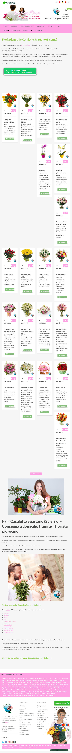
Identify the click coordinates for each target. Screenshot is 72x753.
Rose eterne (39, 30)
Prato (3, 690)
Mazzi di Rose (40, 713)
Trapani (26, 693)
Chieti (3, 682)
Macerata (24, 686)
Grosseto (38, 684)
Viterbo (42, 695)
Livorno (4, 686)
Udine (48, 693)
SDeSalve (35, 747)
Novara (9, 688)
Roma (13, 691)
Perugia (50, 688)
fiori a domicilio (26, 45)
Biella (3, 680)
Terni (31, 693)
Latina (13, 686)
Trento (16, 693)
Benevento (15, 680)
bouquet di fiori (8, 630)
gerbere (6, 615)
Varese (53, 693)
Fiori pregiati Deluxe (42, 709)
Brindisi (28, 680)
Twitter (3, 742)
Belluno (8, 680)
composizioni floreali (10, 621)
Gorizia (31, 684)
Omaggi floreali (41, 706)
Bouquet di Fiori (41, 719)
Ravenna (40, 690)
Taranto (4, 693)
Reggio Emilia (59, 690)
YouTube (9, 742)
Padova (39, 688)
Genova (26, 684)
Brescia (34, 680)
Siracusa (52, 691)
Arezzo (45, 678)
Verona (36, 695)
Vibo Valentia (49, 695)
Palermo (26, 688)
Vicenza (30, 695)
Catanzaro (48, 682)
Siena (34, 691)
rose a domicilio (8, 628)
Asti (50, 678)
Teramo (10, 693)
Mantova (42, 686)
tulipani (6, 623)
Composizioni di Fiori (42, 717)
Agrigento (5, 678)
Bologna (22, 680)
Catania (41, 682)
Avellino (54, 678)
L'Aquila (39, 678)
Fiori (50, 26)
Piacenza (33, 688)
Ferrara (58, 682)
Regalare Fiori (23, 726)
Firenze (4, 684)
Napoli (4, 688)
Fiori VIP (22, 732)
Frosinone (19, 684)
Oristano (20, 688)
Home (6, 26)
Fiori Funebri (40, 715)
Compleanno (16, 30)
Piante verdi (40, 724)
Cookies (20, 747)
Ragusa (4, 691)
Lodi (9, 686)
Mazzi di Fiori (40, 711)
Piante (58, 26)
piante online (8, 625)
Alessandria (12, 678)
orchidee (6, 613)
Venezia (24, 695)
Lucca (18, 686)
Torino (21, 693)
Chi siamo (22, 706)
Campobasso (54, 680)
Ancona (20, 678)
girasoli (6, 617)
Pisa (55, 688)
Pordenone (61, 688)
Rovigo (23, 691)
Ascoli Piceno (32, 678)
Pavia (29, 690)
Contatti (22, 711)
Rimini (18, 691)
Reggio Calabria (49, 690)
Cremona (28, 682)
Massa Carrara (56, 686)
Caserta (61, 680)
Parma (8, 690)
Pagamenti (22, 709)
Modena (48, 686)
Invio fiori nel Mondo (25, 724)
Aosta (25, 678)
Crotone (55, 684)
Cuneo (18, 682)
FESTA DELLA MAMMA (27, 26)
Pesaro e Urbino (16, 690)
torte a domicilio (8, 632)
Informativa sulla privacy (9, 747)
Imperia (44, 684)
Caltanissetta (11, 682)
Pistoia (24, 690)
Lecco (61, 684)
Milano (36, 686)
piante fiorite (8, 627)
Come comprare (24, 708)
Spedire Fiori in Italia (25, 723)
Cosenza (35, 682)
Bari (59, 678)
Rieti (8, 691)
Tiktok (14, 742)
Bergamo (65, 678)
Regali (6, 30)
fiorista (8, 610)
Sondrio (39, 691)
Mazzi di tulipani (41, 721)
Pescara (44, 688)
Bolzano (40, 680)
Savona (64, 691)
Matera (64, 686)
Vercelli (18, 695)
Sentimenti (41, 26)
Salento (7, 722)
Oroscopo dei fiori (25, 730)
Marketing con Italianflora (27, 713)
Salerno (29, 691)
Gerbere (39, 708)
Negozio (14, 26)
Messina (30, 686)
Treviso (42, 693)
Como (23, 682)
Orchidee (39, 728)
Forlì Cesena (11, 684)
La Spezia (46, 691)
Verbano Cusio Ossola (8, 695)
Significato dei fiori (25, 734)
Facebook (6, 742)
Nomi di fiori (23, 728)
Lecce (66, 684)
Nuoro (14, 688)
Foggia (64, 682)
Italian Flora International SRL (43, 745)
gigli (5, 619)
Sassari (58, 691)
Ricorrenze (27, 30)
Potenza (34, 690)
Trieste (36, 693)
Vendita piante (41, 723)
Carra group (61, 745)
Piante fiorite (40, 726)
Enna (53, 682)
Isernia (50, 684)
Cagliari (46, 680)
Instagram (11, 742)
